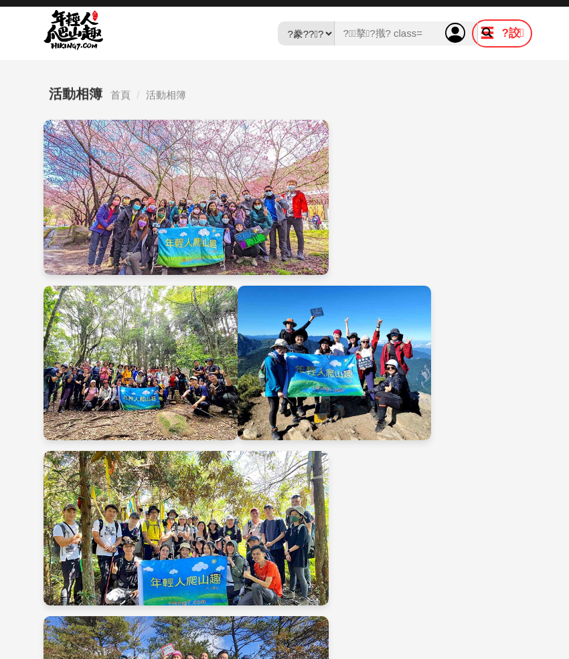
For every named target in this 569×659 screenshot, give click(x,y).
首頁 (120, 98)
